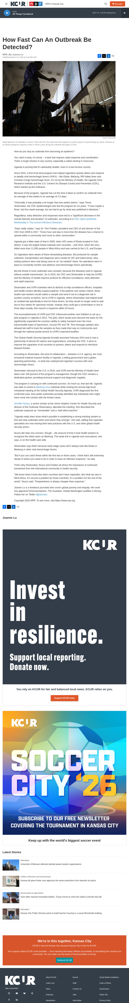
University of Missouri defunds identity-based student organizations (51, 864)
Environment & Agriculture (32, 893)
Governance (104, 989)
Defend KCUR (64, 960)
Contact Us (77, 989)
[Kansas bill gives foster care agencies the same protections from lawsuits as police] (11, 881)
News (48, 989)
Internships (77, 1000)
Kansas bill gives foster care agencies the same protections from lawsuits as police (58, 880)
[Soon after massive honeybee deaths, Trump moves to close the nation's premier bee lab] (11, 897)
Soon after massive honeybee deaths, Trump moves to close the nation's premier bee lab (61, 897)
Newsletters (50, 1000)
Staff (74, 983)
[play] (7, 12)
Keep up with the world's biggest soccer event (64, 840)
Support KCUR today (64, 698)
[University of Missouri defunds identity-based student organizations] (11, 865)
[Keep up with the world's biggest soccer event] (64, 773)
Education (25, 860)
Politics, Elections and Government (36, 877)
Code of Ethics (105, 983)
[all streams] (125, 13)
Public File (103, 995)
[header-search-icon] (105, 4)
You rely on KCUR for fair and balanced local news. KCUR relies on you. (64, 689)
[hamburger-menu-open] (6, 3)
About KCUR (51, 977)
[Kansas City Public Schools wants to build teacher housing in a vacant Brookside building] (11, 914)
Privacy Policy (105, 1000)
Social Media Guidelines (109, 977)
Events (75, 977)
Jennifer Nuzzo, (22, 403)
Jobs (75, 995)
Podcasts (49, 995)
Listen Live (50, 983)
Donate (119, 4)
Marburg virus (43, 387)
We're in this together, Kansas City (64, 941)
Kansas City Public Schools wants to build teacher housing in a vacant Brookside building (61, 913)
